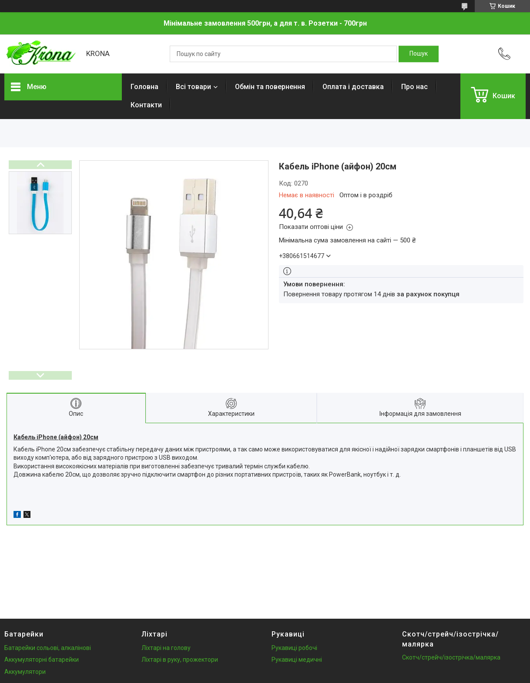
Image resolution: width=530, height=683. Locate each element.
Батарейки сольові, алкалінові (47, 647)
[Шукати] (419, 54)
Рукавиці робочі (294, 647)
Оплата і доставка (353, 87)
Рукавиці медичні (297, 659)
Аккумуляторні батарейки (41, 659)
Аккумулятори (25, 671)
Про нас (414, 87)
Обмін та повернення (270, 87)
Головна (144, 87)
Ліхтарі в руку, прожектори (179, 659)
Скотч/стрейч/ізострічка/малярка (451, 657)
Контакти (146, 105)
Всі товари (193, 87)
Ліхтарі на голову (166, 647)
